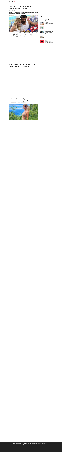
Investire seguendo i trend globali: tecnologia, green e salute (48, 19)
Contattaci (36, 446)
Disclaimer (31, 450)
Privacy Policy (27, 450)
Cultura (37, 2)
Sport (41, 2)
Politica (27, 2)
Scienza (51, 2)
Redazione (35, 450)
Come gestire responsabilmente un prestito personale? (49, 23)
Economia (32, 2)
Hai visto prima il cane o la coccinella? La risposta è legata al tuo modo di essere (49, 41)
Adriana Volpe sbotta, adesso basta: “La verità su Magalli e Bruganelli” (25, 85)
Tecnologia (46, 2)
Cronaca (22, 2)
